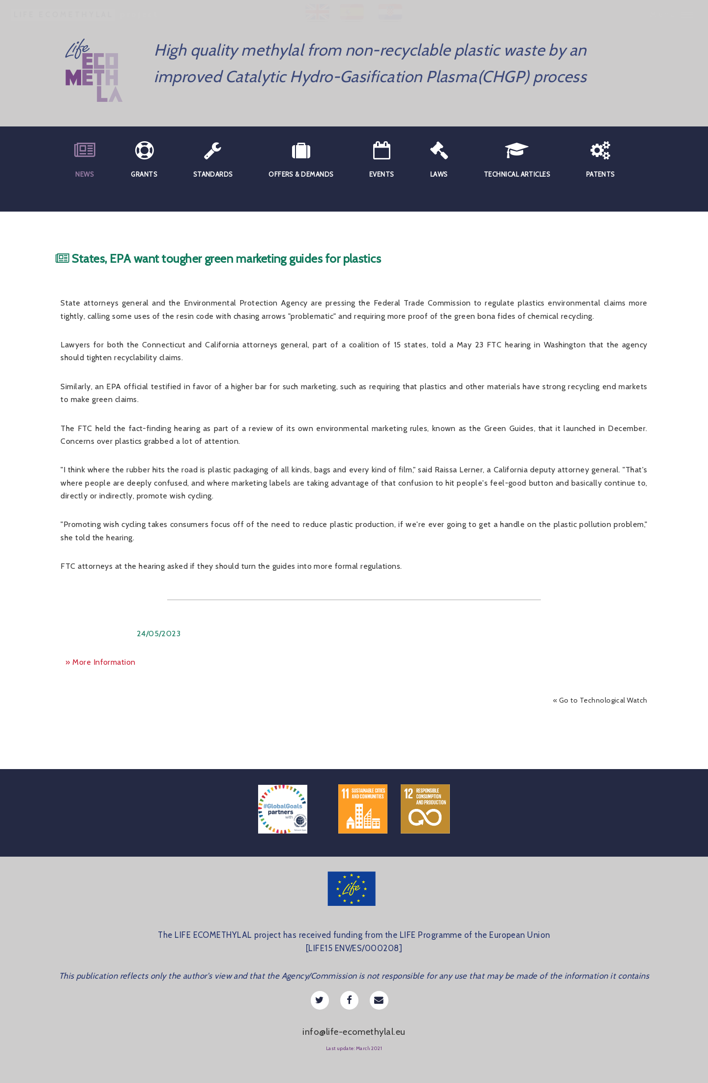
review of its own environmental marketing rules (338, 428)
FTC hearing (509, 344)
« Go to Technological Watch (600, 700)
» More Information (100, 662)
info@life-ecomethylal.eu (353, 1031)
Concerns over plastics (101, 441)
